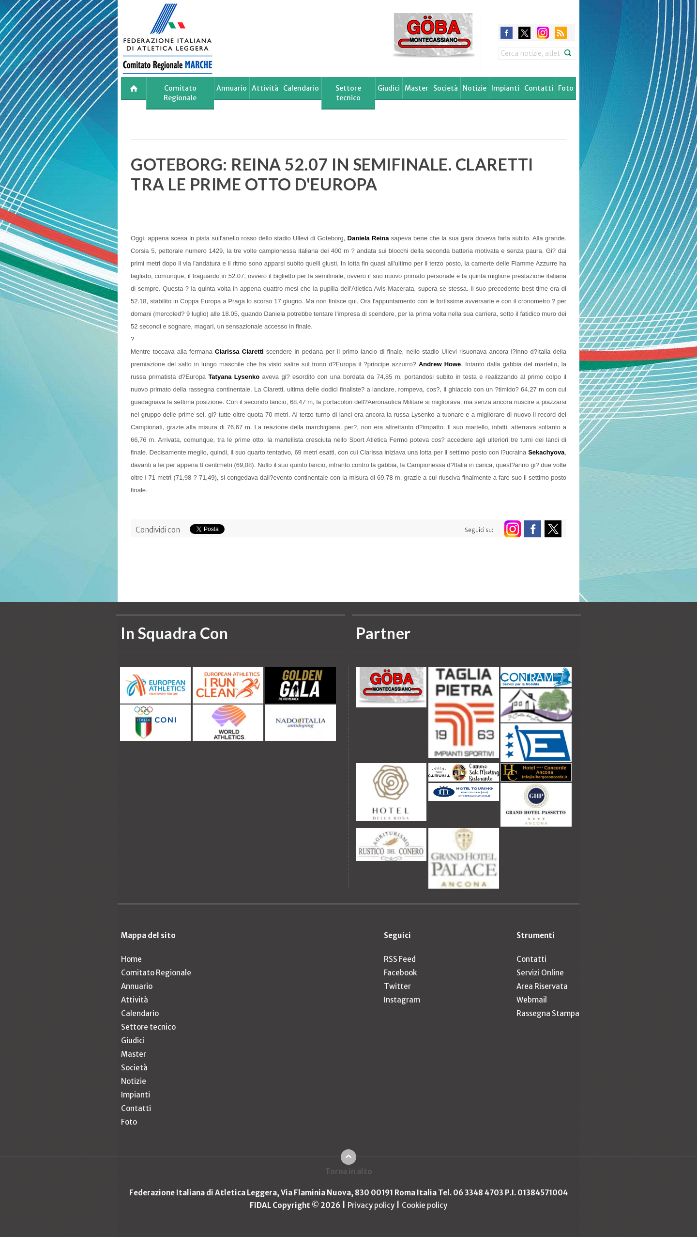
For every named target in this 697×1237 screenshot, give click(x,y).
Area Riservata (542, 986)
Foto (566, 88)
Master (416, 88)
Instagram (402, 999)
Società (445, 88)
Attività (265, 88)
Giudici (389, 88)
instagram (543, 33)
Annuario (231, 88)
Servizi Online (540, 972)
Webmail (531, 999)
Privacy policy (371, 1205)
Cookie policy (424, 1205)
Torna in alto (348, 1171)
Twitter (397, 986)
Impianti (505, 88)
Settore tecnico (348, 93)
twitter (524, 33)
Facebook (400, 972)
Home (131, 959)
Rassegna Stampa (547, 1013)
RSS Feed (400, 959)
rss (561, 33)
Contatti (538, 88)
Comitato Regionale (180, 93)
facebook (506, 33)
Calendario (301, 88)
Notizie (474, 88)
